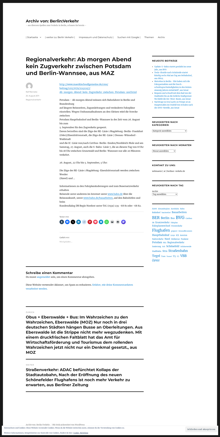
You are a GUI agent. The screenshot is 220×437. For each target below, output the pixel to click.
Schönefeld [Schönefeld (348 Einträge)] (172, 246)
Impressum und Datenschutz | (96, 37)
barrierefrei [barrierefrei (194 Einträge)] (166, 213)
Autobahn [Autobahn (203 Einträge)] (175, 209)
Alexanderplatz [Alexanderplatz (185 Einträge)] (164, 209)
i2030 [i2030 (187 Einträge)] (172, 235)
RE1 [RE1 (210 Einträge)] (164, 243)
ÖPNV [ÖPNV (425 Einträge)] (156, 260)
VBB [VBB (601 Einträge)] (183, 256)
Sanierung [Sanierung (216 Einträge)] (156, 246)
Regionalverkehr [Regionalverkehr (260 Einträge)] (175, 242)
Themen (149, 37)
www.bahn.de (115, 194)
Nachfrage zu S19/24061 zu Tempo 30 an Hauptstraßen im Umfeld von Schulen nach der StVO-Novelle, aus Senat (173, 105)
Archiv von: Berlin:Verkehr (52, 21)
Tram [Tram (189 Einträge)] (163, 256)
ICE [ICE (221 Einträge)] (177, 235)
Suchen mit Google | (128, 37)
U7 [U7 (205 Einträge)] (178, 256)
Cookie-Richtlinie (80, 433)
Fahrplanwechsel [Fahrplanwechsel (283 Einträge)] (161, 225)
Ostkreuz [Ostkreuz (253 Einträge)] (175, 239)
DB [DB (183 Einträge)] (153, 223)
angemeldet (43, 277)
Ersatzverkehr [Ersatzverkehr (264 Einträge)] (162, 222)
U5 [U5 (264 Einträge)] (174, 256)
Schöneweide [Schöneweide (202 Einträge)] (185, 246)
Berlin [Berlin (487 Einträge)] (165, 218)
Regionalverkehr (33, 100)
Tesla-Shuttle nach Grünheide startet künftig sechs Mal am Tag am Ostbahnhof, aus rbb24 (173, 75)
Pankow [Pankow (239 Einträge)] (184, 239)
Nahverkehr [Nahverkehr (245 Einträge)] (157, 239)
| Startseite (32, 37)
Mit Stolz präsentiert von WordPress (68, 425)
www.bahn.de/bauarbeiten (98, 197)
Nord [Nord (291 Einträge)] (167, 239)
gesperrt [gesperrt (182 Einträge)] (174, 231)
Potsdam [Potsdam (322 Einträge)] (157, 242)
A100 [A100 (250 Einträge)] (154, 208)
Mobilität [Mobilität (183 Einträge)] (183, 235)
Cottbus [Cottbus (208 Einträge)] (189, 218)
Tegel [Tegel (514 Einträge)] (156, 256)
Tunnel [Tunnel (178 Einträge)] (169, 256)
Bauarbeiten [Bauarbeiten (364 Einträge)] (179, 212)
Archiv (161, 37)
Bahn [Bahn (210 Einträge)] (182, 209)
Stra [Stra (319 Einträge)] (164, 251)
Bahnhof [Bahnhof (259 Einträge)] (156, 212)
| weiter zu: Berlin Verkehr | (60, 37)
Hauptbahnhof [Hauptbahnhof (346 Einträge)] (160, 235)
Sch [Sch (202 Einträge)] (163, 246)
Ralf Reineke (31, 92)
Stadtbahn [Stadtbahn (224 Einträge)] (156, 251)
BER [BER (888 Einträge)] (156, 217)
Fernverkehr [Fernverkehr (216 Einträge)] (176, 226)
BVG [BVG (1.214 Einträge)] (180, 217)
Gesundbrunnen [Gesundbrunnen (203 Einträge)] (185, 231)
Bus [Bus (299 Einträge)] (173, 218)
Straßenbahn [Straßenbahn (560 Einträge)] (178, 251)
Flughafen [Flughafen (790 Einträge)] (161, 230)
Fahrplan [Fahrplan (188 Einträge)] (174, 223)
